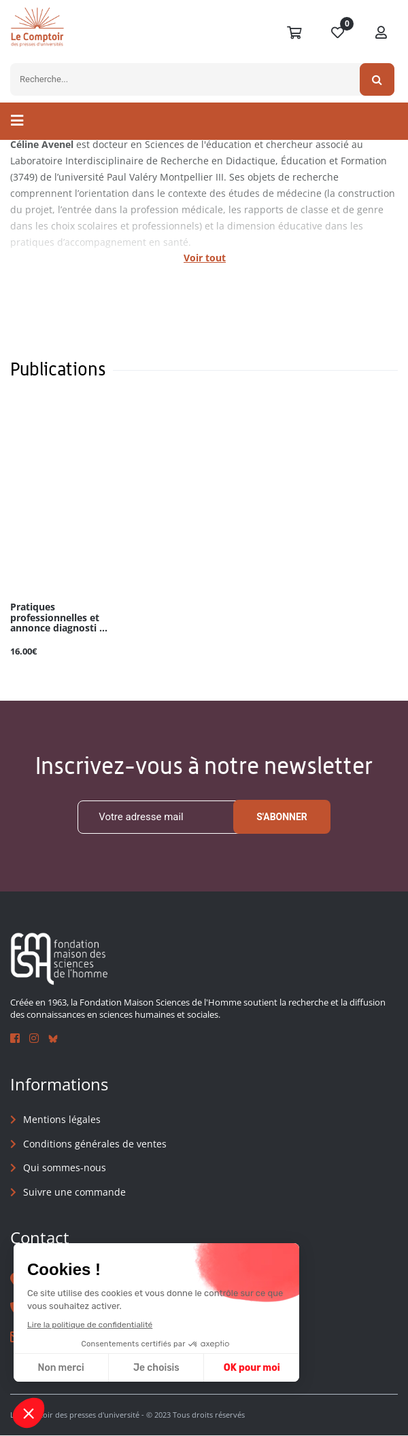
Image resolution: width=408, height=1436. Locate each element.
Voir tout (205, 257)
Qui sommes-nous (64, 1168)
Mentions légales (62, 1119)
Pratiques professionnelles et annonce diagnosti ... (58, 617)
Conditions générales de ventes (95, 1143)
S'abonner (281, 816)
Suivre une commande (74, 1191)
